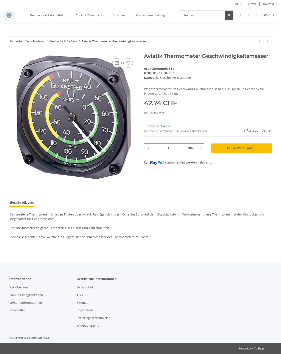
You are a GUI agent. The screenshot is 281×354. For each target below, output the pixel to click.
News (252, 4)
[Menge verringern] (148, 148)
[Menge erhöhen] (200, 148)
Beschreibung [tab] (21, 202)
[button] (241, 15)
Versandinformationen (25, 303)
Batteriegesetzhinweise (93, 318)
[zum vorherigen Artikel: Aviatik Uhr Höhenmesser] (260, 41)
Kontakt (268, 4)
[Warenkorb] (265, 15)
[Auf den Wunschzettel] (128, 63)
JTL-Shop (258, 348)
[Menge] (168, 148)
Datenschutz (86, 287)
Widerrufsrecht (88, 325)
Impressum (85, 310)
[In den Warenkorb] (241, 148)
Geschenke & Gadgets (176, 78)
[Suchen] (202, 15)
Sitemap (82, 303)
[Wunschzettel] (249, 15)
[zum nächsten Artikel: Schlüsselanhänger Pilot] (268, 41)
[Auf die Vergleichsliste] (117, 63)
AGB (80, 295)
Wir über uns (18, 287)
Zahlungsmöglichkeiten (26, 295)
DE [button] (237, 4)
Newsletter (17, 310)
